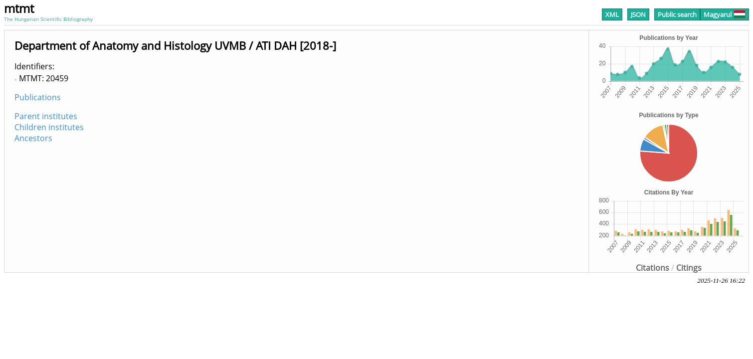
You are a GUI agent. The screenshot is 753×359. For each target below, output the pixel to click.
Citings (689, 267)
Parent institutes (45, 116)
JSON (638, 14)
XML (612, 14)
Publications (37, 97)
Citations (652, 267)
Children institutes (49, 127)
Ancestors (33, 138)
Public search (677, 14)
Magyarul (725, 14)
